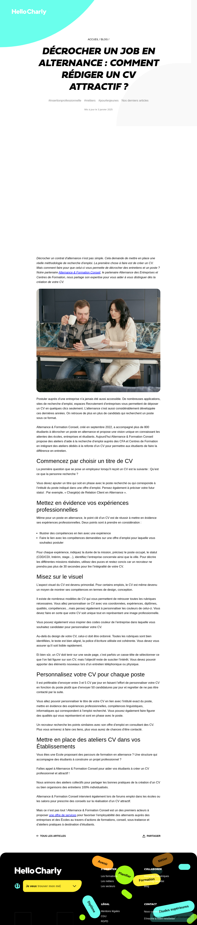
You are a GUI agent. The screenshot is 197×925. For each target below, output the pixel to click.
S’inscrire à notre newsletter (159, 864)
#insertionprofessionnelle (64, 100)
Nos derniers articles (135, 100)
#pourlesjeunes (109, 100)
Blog (104, 39)
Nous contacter (152, 857)
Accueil (93, 39)
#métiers (90, 100)
